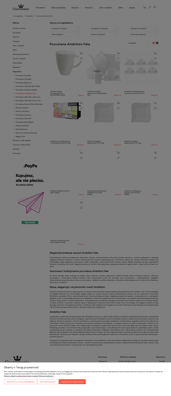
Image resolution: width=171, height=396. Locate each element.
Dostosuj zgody (48, 382)
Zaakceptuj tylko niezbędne (20, 382)
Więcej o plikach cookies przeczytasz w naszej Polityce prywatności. (29, 376)
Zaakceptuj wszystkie (72, 382)
